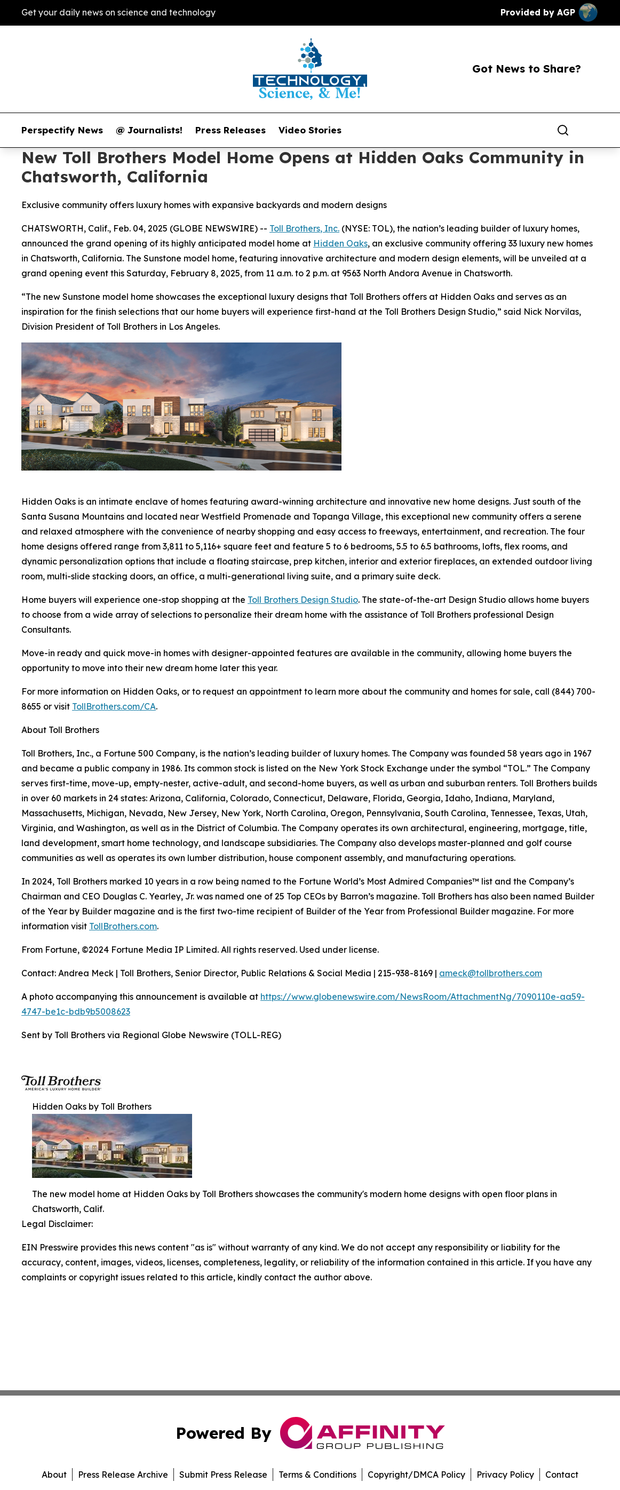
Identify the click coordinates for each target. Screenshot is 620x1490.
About (54, 1474)
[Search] (563, 130)
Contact (561, 1474)
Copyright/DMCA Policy (416, 1474)
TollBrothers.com (123, 926)
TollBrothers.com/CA (114, 706)
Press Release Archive (123, 1474)
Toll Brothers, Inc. (304, 228)
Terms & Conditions (317, 1474)
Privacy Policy (505, 1474)
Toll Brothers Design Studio (303, 599)
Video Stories (310, 130)
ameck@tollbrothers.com (490, 973)
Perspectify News (62, 130)
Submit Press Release (223, 1474)
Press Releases (230, 130)
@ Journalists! (149, 130)
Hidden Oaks (340, 243)
